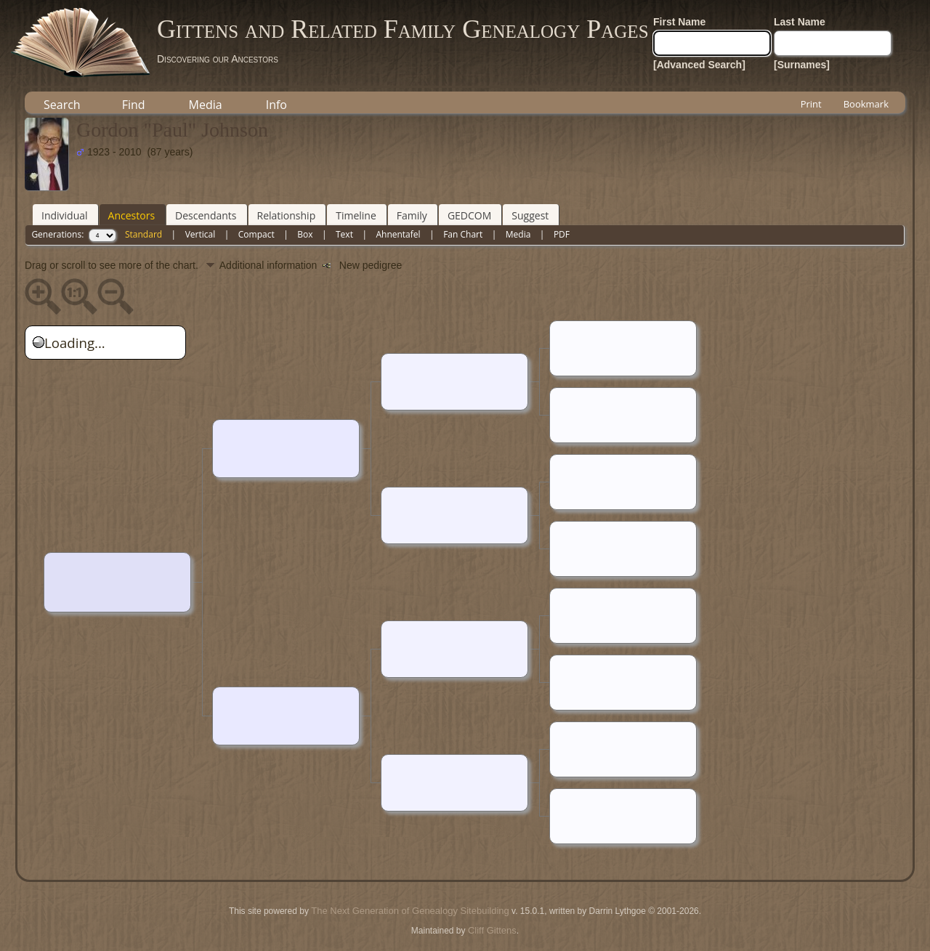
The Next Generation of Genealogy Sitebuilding (410, 910)
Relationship (286, 215)
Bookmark (866, 103)
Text (344, 234)
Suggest (530, 215)
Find (133, 105)
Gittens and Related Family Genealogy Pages (403, 29)
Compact (256, 234)
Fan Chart (462, 234)
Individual (64, 215)
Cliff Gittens (492, 930)
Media (205, 105)
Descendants (205, 215)
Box (304, 234)
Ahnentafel (398, 234)
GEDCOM (469, 215)
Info (276, 105)
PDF (562, 234)
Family (412, 215)
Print (811, 103)
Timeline (356, 215)
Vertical (200, 234)
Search (62, 105)
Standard (143, 234)
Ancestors (131, 215)
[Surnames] (802, 64)
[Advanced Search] (699, 64)
